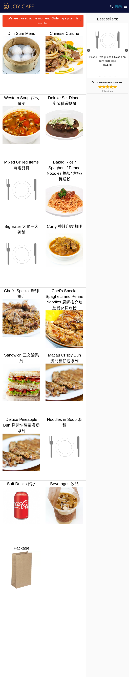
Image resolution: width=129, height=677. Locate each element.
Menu (69, 621)
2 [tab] (105, 76)
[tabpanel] (107, 48)
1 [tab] (100, 76)
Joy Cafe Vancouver (18, 616)
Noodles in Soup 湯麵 (64, 422)
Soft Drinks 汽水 (21, 483)
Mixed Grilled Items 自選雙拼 (21, 165)
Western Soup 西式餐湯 (21, 100)
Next (126, 50)
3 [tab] (110, 76)
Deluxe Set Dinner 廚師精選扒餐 (64, 100)
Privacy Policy (106, 629)
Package (21, 548)
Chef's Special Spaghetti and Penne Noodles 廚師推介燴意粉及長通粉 (64, 299)
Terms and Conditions (109, 625)
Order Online (73, 625)
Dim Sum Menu (21, 33)
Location (71, 629)
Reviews (103, 621)
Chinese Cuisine (64, 33)
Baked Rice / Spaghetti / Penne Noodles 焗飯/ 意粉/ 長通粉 (64, 170)
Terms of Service (70, 671)
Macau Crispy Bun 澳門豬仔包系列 (64, 358)
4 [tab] (115, 76)
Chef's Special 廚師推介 (21, 293)
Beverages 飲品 (64, 483)
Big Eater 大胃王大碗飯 (21, 229)
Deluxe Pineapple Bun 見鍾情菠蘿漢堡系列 (21, 425)
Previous (88, 50)
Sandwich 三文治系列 (21, 358)
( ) (118, 6)
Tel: (77, 646)
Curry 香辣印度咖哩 (64, 226)
